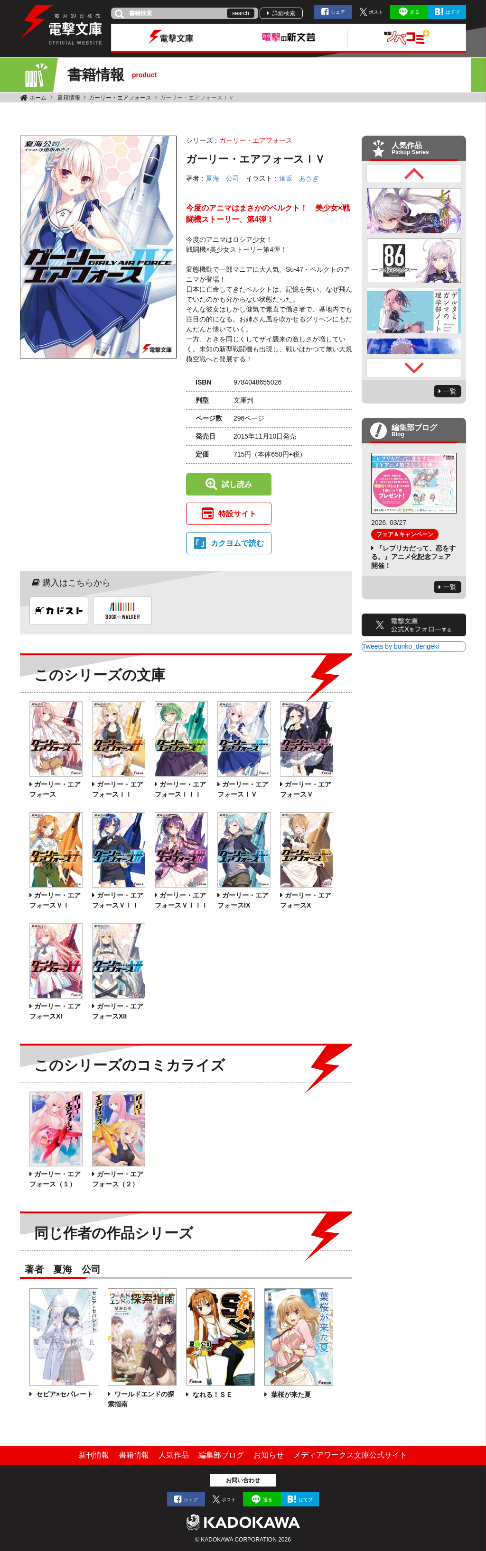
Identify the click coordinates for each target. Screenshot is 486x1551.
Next (413, 367)
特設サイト (237, 514)
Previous (413, 173)
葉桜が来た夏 (290, 1394)
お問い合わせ (243, 1480)
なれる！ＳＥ (212, 1394)
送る (415, 12)
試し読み (237, 484)
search (240, 13)
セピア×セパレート (63, 1394)
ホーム (38, 97)
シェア (338, 12)
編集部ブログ (221, 1455)
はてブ (453, 12)
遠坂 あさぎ (299, 178)
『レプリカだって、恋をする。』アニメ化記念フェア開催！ (413, 556)
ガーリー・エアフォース (120, 97)
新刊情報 (94, 1455)
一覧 (450, 391)
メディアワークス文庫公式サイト (350, 1455)
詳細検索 (283, 13)
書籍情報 (68, 97)
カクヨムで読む (237, 543)
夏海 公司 (222, 178)
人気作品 (174, 1455)
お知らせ (268, 1455)
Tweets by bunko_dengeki (400, 646)
